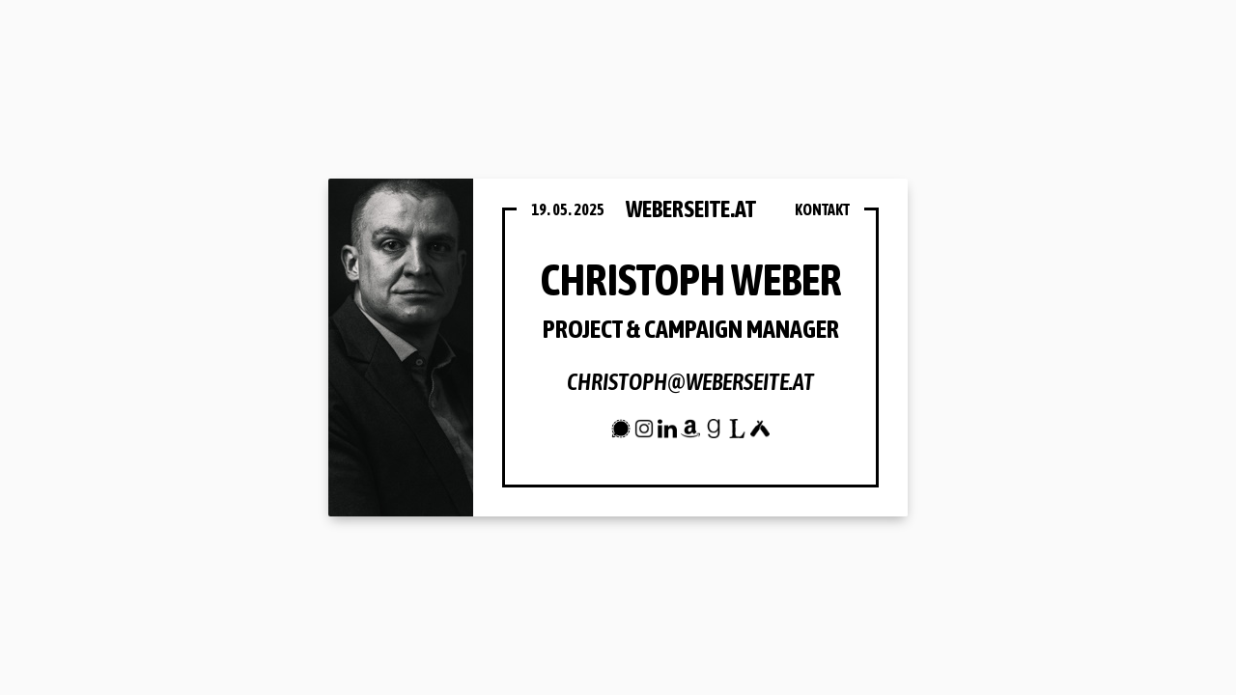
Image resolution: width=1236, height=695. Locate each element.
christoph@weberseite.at (690, 382)
